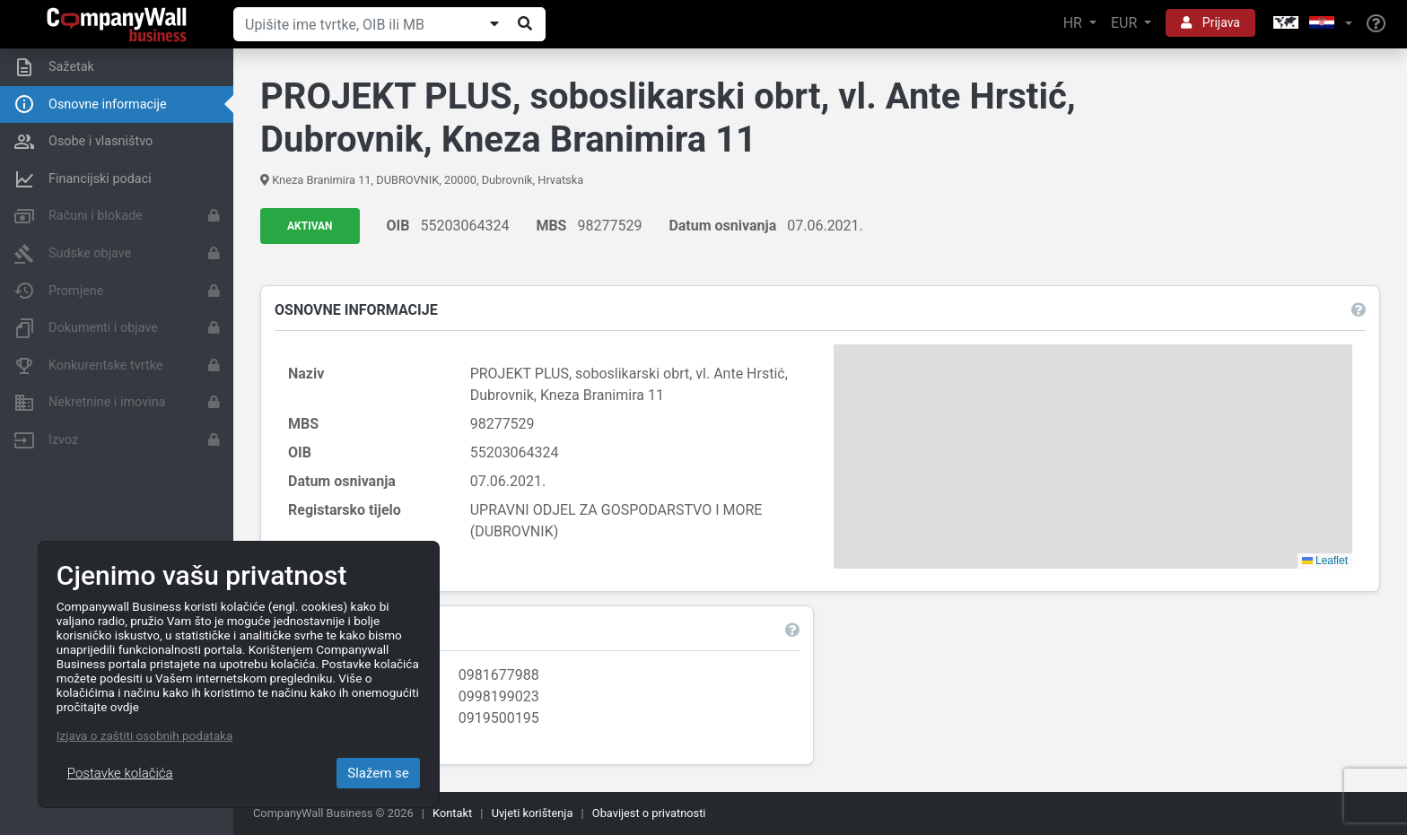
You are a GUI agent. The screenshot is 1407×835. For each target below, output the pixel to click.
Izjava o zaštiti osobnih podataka (144, 735)
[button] (1311, 24)
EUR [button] (1125, 22)
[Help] (1376, 24)
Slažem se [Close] (378, 773)
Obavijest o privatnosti (649, 813)
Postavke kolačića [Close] (120, 773)
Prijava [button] (1210, 22)
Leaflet (1325, 560)
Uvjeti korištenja (532, 813)
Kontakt (452, 813)
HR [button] (1074, 22)
